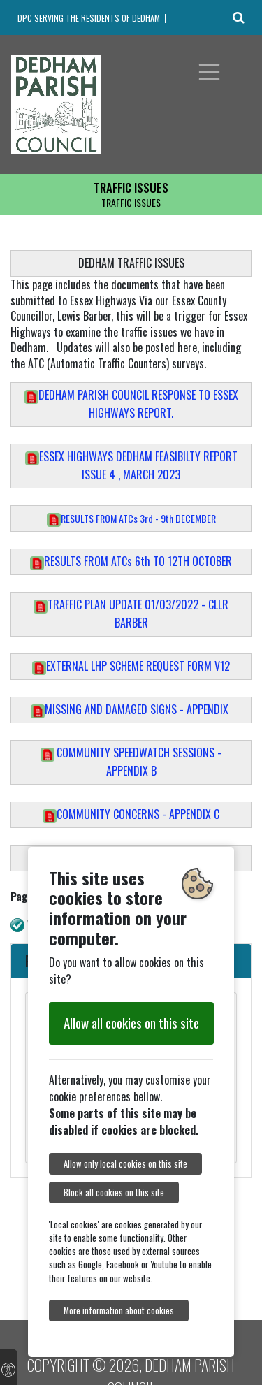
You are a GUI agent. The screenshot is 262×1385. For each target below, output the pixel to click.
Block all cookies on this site (114, 1192)
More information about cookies (119, 1310)
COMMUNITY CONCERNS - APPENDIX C (131, 814)
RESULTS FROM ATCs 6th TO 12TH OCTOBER (131, 561)
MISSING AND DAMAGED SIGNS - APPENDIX (131, 709)
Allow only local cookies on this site (125, 1163)
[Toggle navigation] (209, 72)
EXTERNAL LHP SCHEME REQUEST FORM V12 (131, 666)
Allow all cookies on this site (131, 1023)
